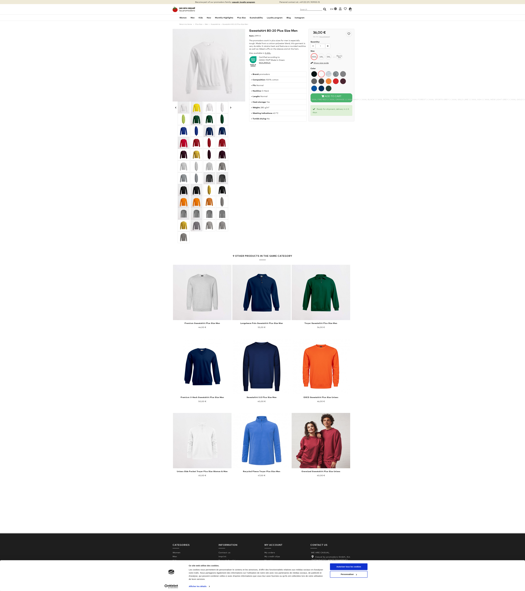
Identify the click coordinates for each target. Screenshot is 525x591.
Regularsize (339, 56)
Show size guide (321, 63)
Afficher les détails (197, 586)
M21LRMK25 (265, 62)
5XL (328, 56)
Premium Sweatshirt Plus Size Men (202, 323)
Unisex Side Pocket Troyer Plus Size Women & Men (202, 471)
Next (230, 107)
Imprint (222, 556)
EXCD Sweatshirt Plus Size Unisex (321, 397)
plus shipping (324, 37)
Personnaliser (349, 574)
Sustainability (256, 17)
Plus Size (241, 17)
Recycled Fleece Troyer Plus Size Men (261, 471)
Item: (251, 35)
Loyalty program (275, 17)
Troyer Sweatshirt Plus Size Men (320, 323)
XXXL (314, 56)
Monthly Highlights (224, 17)
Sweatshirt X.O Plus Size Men (262, 397)
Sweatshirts (215, 24)
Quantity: (315, 42)
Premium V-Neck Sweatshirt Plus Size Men (202, 397)
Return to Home (185, 24)
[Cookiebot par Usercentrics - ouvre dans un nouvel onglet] (171, 586)
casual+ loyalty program (243, 2)
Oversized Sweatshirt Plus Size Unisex (320, 471)
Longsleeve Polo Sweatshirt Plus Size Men (261, 323)
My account (273, 544)
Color (313, 68)
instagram (299, 17)
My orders (269, 552)
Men (193, 17)
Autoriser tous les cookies (348, 566)
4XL (321, 56)
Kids (201, 17)
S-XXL (268, 53)
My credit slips (272, 556)
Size (312, 51)
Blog (289, 17)
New (209, 17)
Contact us (224, 552)
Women (183, 17)
